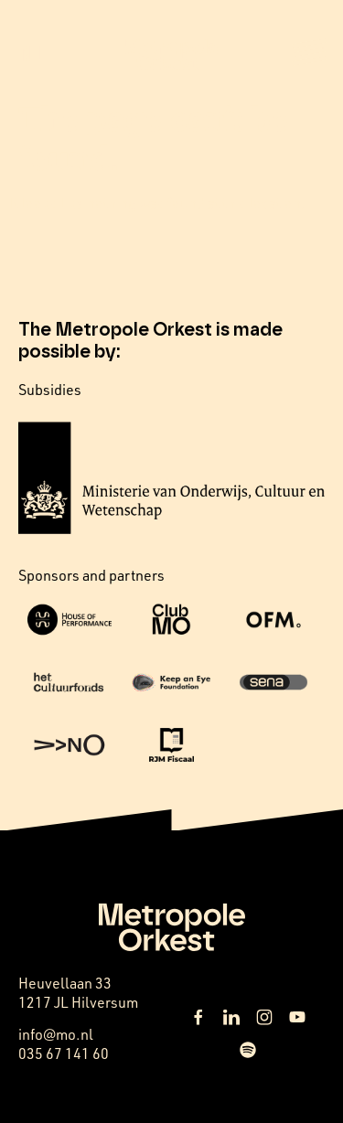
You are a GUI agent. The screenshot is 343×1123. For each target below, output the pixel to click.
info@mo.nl (55, 1034)
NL (32, 55)
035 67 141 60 (63, 1053)
